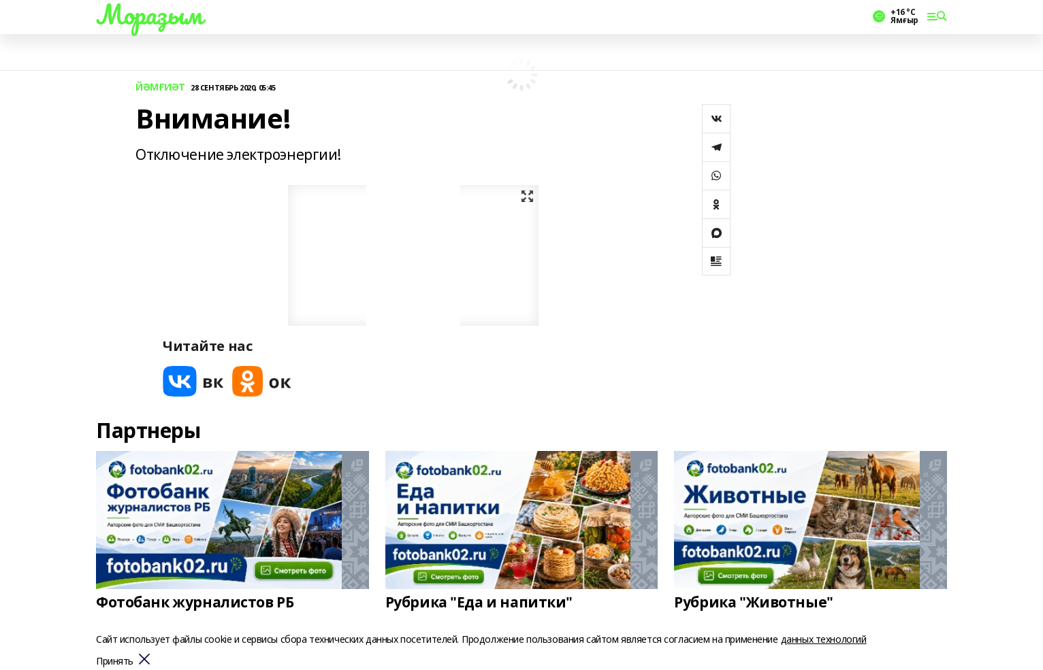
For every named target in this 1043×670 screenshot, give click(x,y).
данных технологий (824, 639)
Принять (114, 661)
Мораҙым (149, 14)
